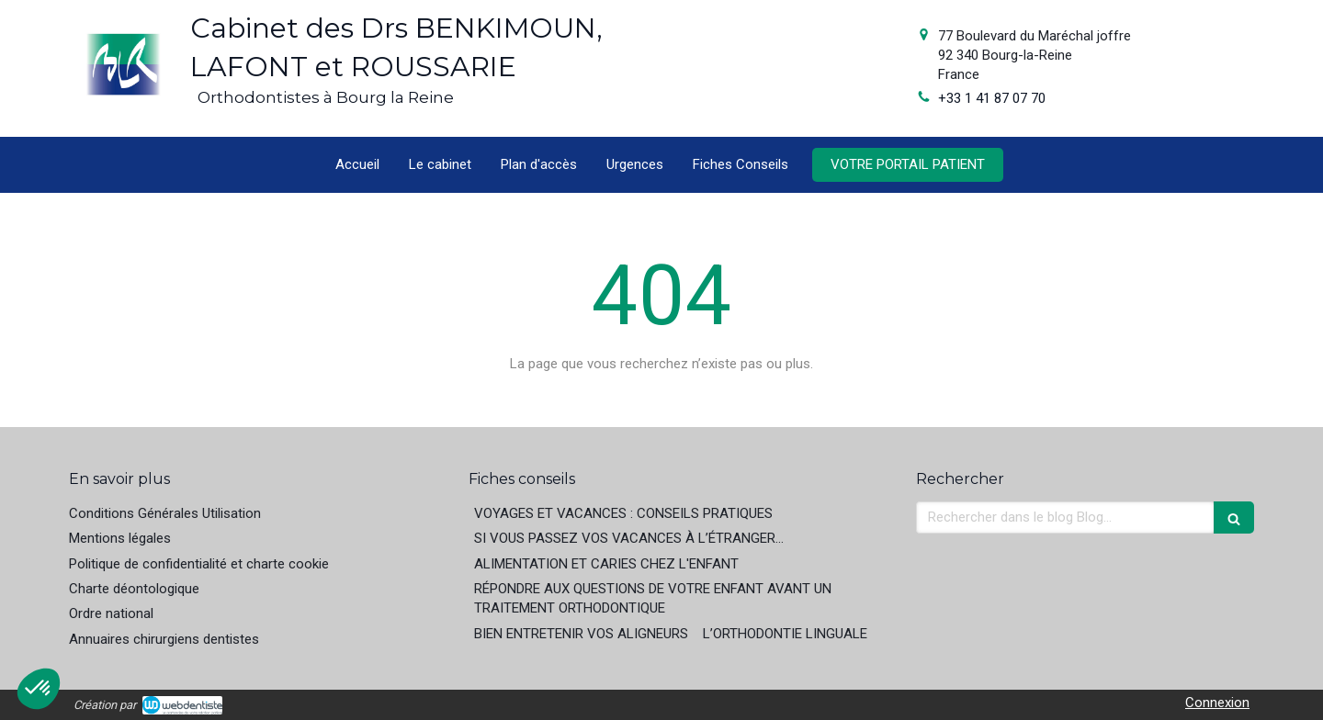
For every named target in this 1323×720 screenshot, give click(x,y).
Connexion (1217, 702)
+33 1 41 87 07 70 (992, 98)
